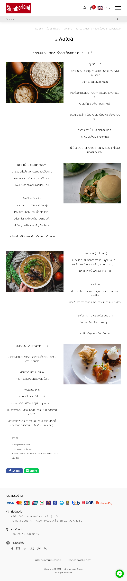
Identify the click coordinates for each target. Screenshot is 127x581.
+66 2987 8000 (21, 534)
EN (103, 8)
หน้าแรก (39, 28)
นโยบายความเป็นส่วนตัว (48, 560)
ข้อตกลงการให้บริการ (80, 560)
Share (14, 471)
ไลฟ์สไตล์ (68, 28)
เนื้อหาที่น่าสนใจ (53, 28)
